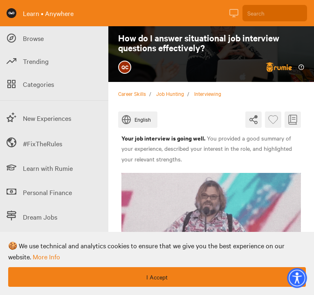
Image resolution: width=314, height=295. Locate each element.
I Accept (157, 277)
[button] (297, 278)
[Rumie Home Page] (11, 13)
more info (46, 256)
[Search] (274, 13)
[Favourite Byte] (273, 120)
